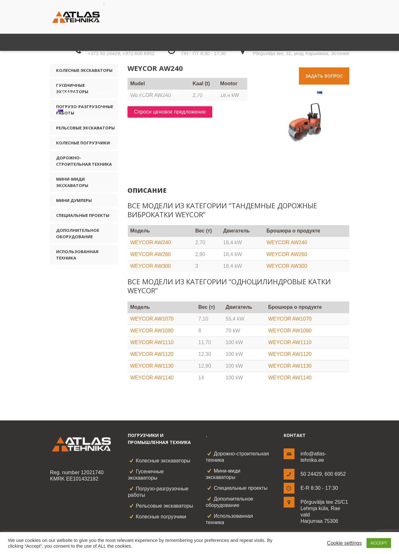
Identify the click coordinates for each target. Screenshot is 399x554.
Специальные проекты (82, 215)
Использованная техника (77, 255)
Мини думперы (74, 200)
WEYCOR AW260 (150, 254)
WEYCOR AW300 (150, 266)
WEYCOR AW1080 (151, 330)
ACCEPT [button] (378, 543)
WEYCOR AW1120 (151, 354)
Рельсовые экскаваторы (85, 128)
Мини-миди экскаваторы (72, 182)
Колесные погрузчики (83, 143)
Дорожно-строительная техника (84, 161)
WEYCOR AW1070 (151, 319)
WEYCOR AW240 (150, 242)
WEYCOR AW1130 (151, 366)
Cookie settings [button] (344, 543)
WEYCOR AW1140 (151, 377)
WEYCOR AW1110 (151, 342)
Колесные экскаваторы (163, 460)
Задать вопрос (324, 76)
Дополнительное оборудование (77, 233)
